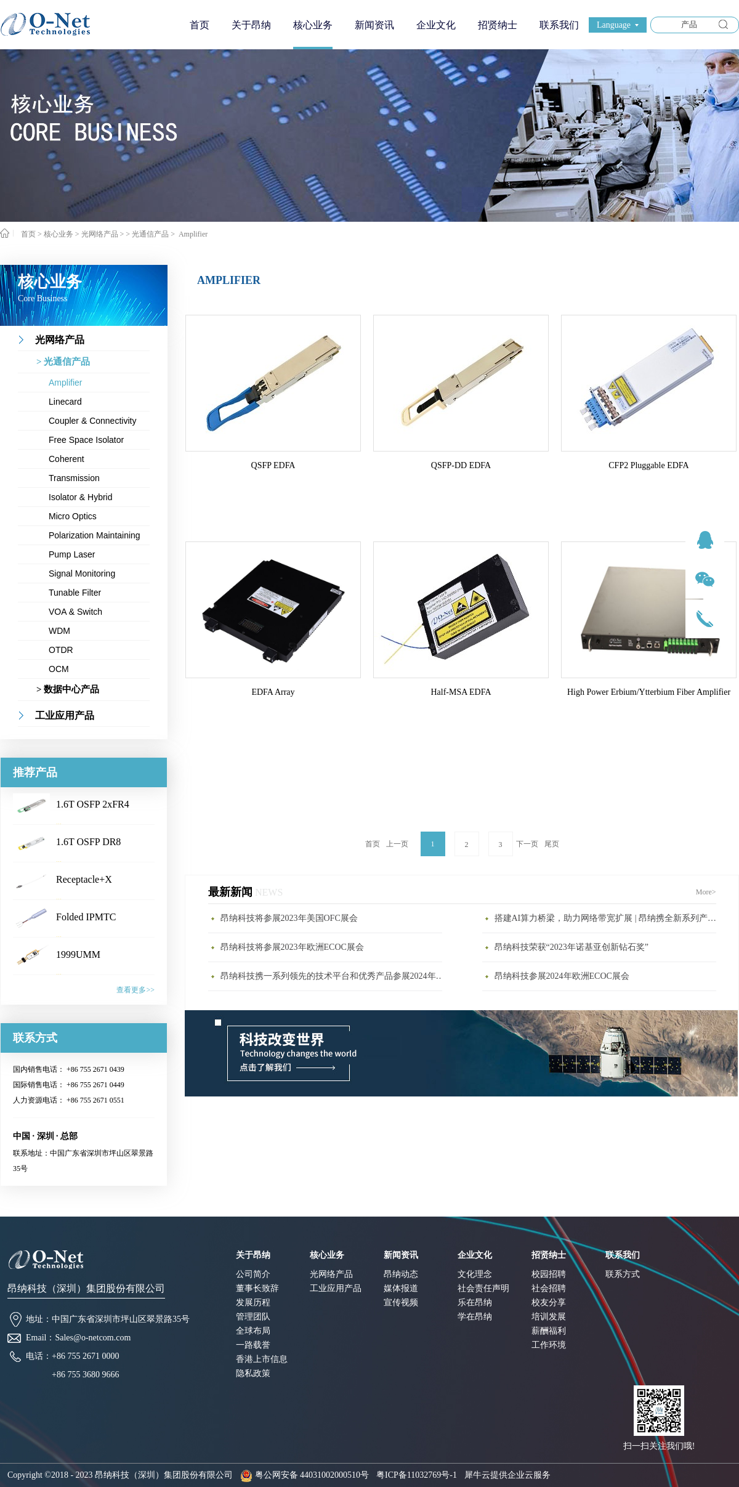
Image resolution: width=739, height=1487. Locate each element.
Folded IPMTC (86, 917)
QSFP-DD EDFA (461, 465)
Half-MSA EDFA (460, 692)
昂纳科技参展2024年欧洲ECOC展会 (562, 976)
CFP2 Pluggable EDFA (648, 465)
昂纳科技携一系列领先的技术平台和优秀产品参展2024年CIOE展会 (334, 976)
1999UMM (78, 954)
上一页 (397, 844)
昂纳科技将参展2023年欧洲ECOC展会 (292, 947)
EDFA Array (272, 692)
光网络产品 (99, 234)
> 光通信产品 (147, 234)
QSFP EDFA (273, 465)
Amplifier (192, 234)
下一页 (527, 844)
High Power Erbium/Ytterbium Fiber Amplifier (648, 692)
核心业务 (58, 234)
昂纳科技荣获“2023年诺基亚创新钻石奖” (571, 947)
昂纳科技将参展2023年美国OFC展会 (289, 918)
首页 (199, 25)
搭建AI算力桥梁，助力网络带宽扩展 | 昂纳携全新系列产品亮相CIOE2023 (608, 918)
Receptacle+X (84, 879)
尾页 (551, 844)
